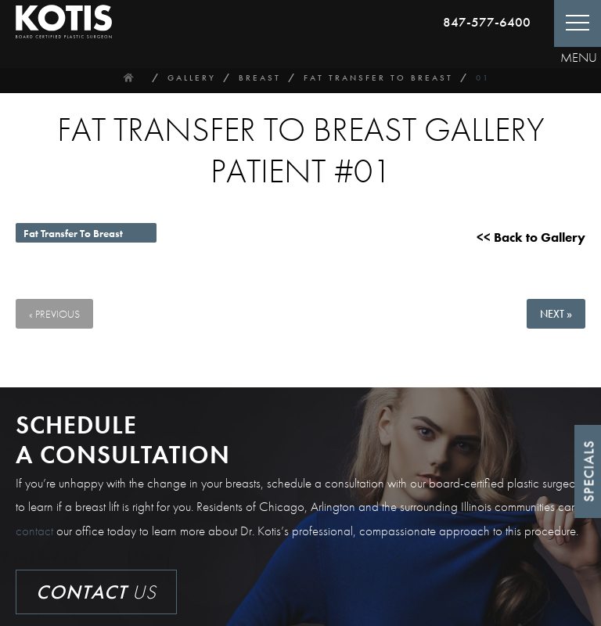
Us (96, 592)
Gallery (191, 77)
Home (128, 77)
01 (483, 77)
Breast (260, 77)
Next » (556, 314)
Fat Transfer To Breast (378, 77)
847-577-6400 (487, 22)
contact (34, 530)
